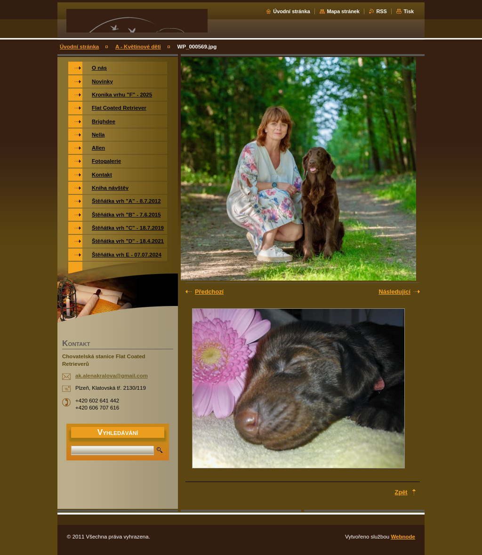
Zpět (401, 492)
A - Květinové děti (138, 46)
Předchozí (209, 291)
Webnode (403, 536)
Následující (394, 291)
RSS (381, 11)
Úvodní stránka (291, 11)
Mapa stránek (343, 11)
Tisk (408, 11)
